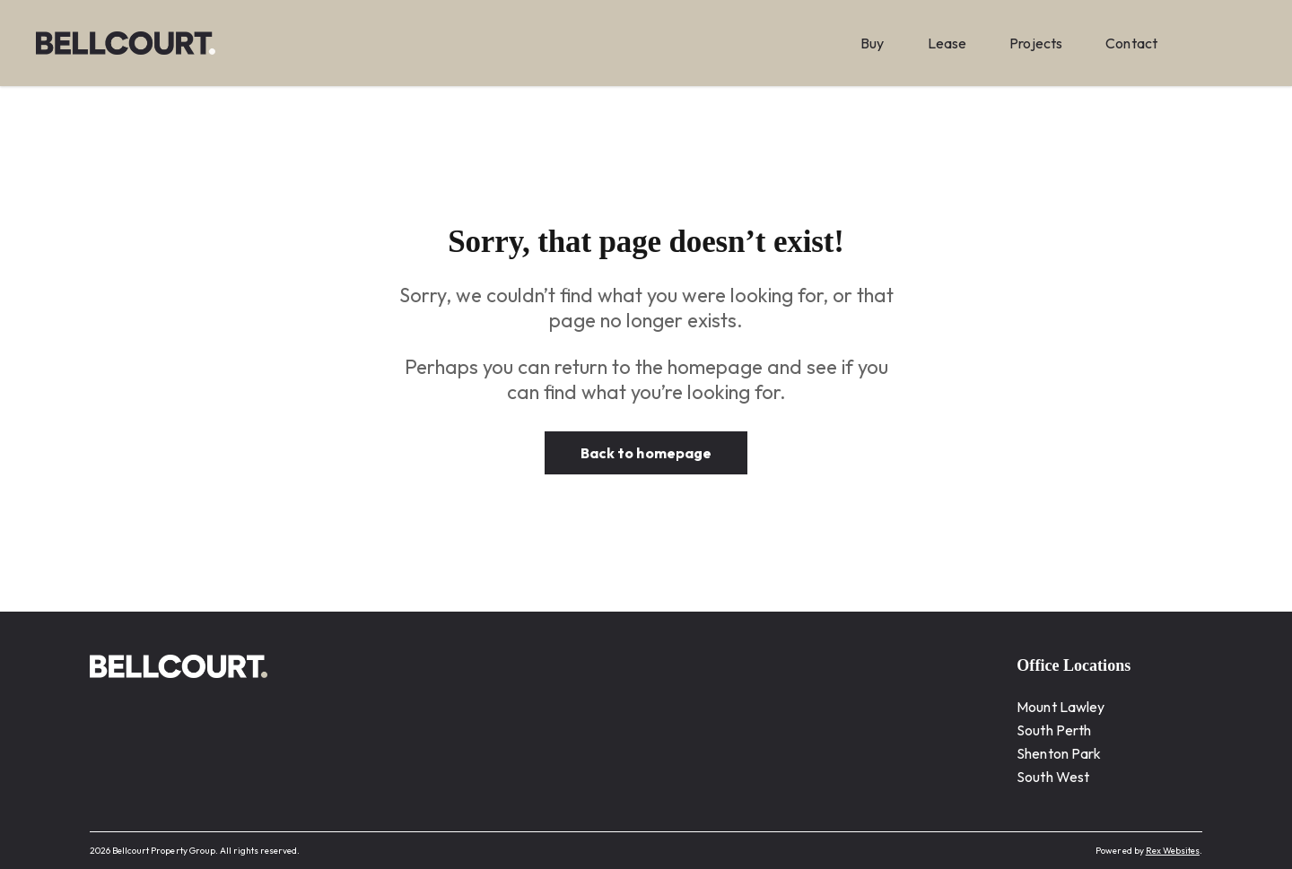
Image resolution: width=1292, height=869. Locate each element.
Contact (1131, 43)
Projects (1035, 43)
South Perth (1054, 730)
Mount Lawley (1060, 707)
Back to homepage (646, 453)
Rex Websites (1173, 850)
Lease (947, 43)
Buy (872, 43)
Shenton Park (1059, 753)
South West (1053, 777)
